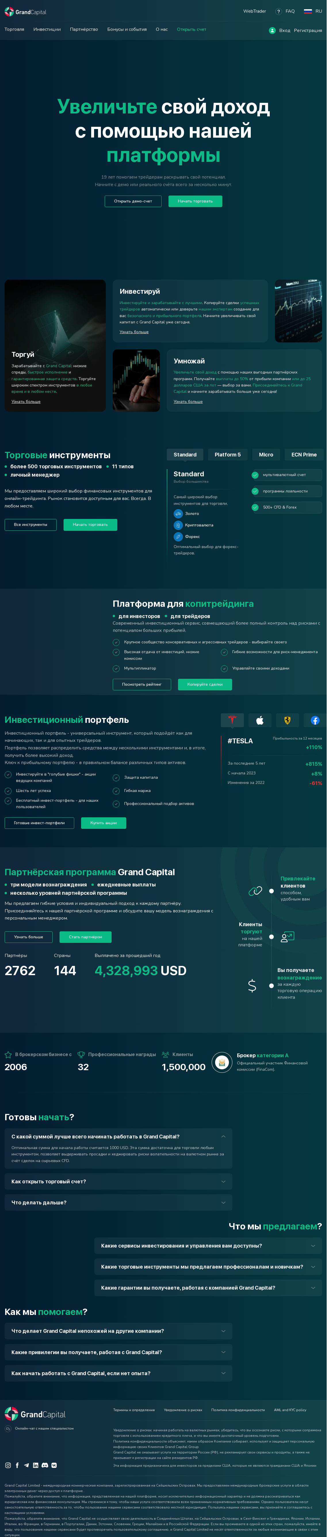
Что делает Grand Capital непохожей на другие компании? (88, 1331)
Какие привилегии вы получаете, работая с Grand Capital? (87, 1352)
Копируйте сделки (205, 684)
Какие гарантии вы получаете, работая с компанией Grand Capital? (188, 1288)
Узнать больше (28, 937)
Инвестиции (47, 29)
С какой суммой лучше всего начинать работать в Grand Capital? (95, 1137)
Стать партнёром (85, 937)
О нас (162, 29)
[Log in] (272, 30)
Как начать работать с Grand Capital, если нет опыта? (81, 1373)
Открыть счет (191, 29)
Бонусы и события (127, 29)
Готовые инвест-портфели (39, 823)
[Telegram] (26, 1465)
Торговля (14, 29)
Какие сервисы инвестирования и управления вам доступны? (181, 1246)
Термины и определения (134, 1410)
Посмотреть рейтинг (142, 684)
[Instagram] (8, 1465)
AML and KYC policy (290, 1410)
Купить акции (104, 823)
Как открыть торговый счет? (49, 1181)
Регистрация (308, 30)
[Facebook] (17, 1465)
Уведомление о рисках (183, 1410)
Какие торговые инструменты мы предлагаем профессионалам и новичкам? (202, 1267)
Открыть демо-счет (133, 201)
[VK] (54, 1465)
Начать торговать (195, 201)
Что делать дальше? (39, 1202)
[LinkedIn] (35, 1465)
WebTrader (254, 11)
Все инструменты (30, 524)
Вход (284, 30)
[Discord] (44, 1465)
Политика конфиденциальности (238, 1410)
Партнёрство (84, 29)
